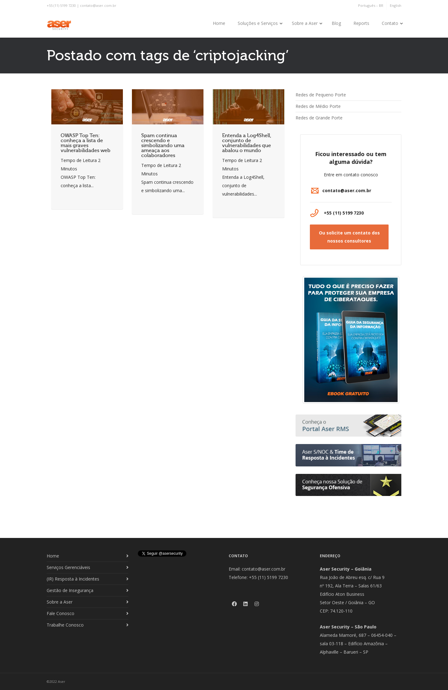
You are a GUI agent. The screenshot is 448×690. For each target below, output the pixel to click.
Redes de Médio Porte (318, 106)
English (395, 5)
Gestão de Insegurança (70, 590)
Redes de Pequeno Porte (321, 95)
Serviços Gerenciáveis (68, 567)
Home (53, 556)
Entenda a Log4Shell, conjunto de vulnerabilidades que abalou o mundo (246, 143)
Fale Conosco (60, 613)
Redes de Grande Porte (319, 118)
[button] (349, 237)
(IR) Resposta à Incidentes (73, 579)
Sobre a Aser (59, 602)
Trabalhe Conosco (65, 625)
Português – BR (370, 5)
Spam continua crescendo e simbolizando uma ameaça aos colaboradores (162, 145)
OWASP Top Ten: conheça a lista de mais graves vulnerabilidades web (85, 143)
